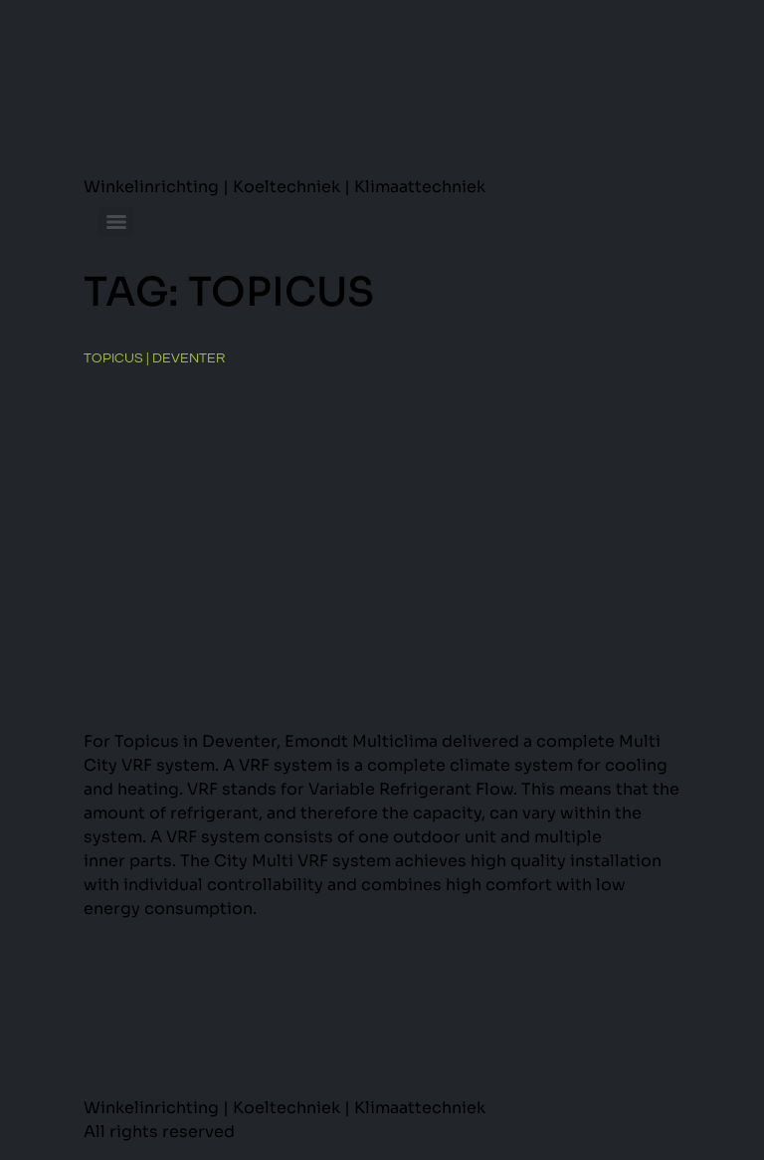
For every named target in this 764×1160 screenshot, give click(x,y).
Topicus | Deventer (154, 358)
